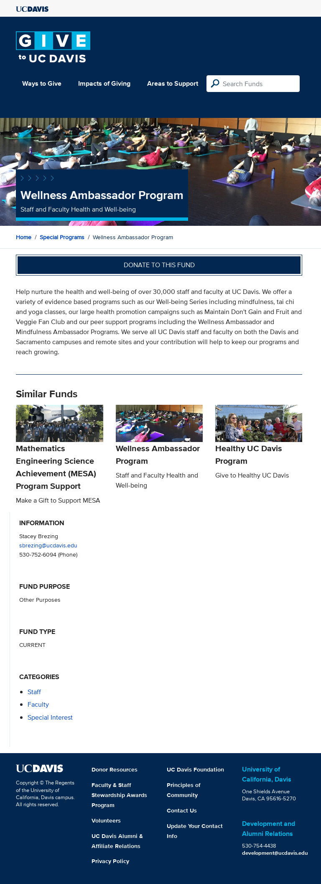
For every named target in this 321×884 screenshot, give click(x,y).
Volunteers (106, 820)
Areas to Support (172, 83)
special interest (50, 717)
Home (23, 237)
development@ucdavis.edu (275, 853)
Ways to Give (41, 83)
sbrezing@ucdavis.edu (48, 545)
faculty (38, 704)
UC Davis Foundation (195, 769)
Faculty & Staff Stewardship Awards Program (119, 795)
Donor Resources (115, 769)
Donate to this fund (159, 265)
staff (34, 692)
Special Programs (62, 237)
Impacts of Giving (104, 83)
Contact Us (182, 810)
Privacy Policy (110, 861)
